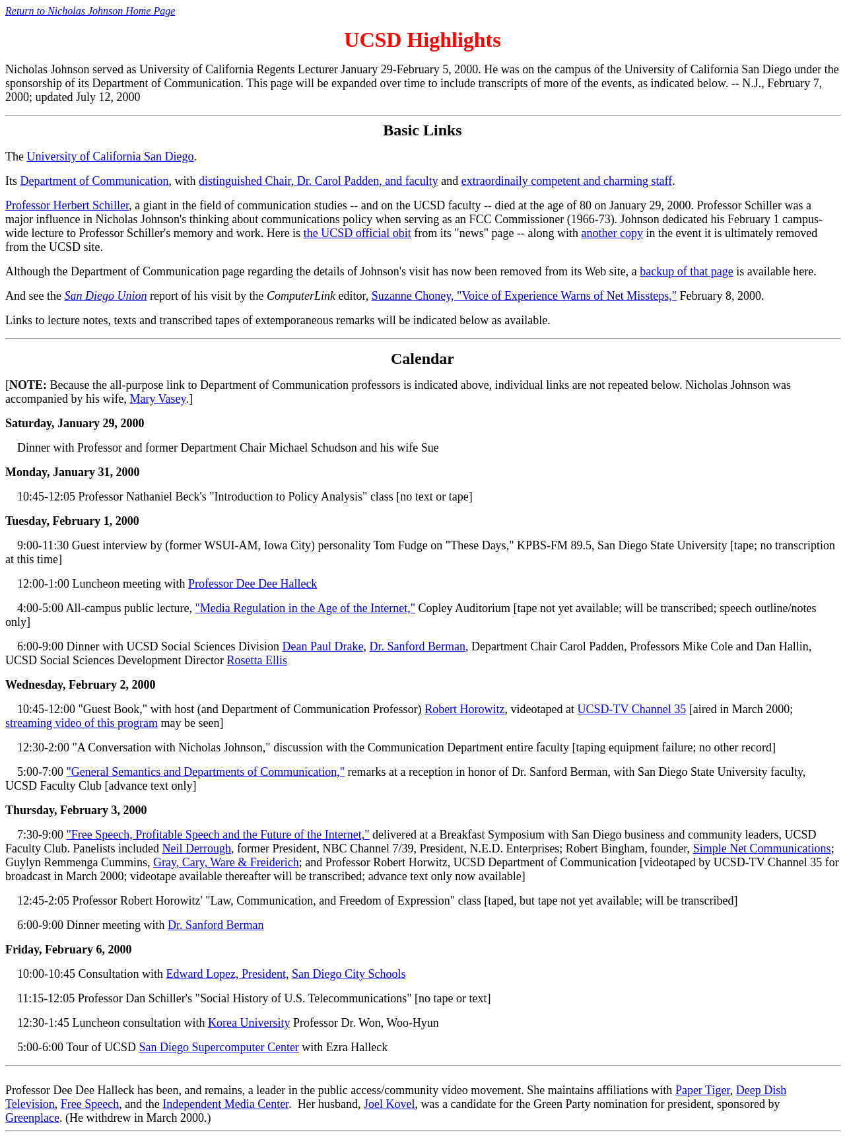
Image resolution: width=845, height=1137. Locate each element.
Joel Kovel (389, 1104)
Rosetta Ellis (256, 660)
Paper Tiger (702, 1090)
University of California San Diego (109, 156)
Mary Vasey (157, 398)
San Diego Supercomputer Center (218, 1047)
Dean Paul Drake (322, 646)
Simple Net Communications (762, 848)
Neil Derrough (196, 848)
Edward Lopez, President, (227, 974)
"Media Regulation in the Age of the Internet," (305, 608)
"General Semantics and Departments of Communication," (206, 771)
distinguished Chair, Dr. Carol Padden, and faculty (318, 181)
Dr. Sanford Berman (417, 646)
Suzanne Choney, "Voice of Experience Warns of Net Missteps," (524, 295)
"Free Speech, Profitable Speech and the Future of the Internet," (218, 834)
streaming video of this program (81, 723)
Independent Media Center (225, 1104)
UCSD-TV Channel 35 (632, 709)
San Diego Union (105, 295)
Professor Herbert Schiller (67, 205)
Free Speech (90, 1104)
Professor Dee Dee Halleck (252, 583)
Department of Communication (94, 181)
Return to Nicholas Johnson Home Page (90, 11)
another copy (611, 233)
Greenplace (32, 1117)
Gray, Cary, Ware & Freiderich (226, 862)
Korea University (249, 1022)
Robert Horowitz (464, 709)
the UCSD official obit (357, 233)
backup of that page (686, 271)
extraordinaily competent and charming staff (567, 181)
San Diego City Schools (349, 974)
